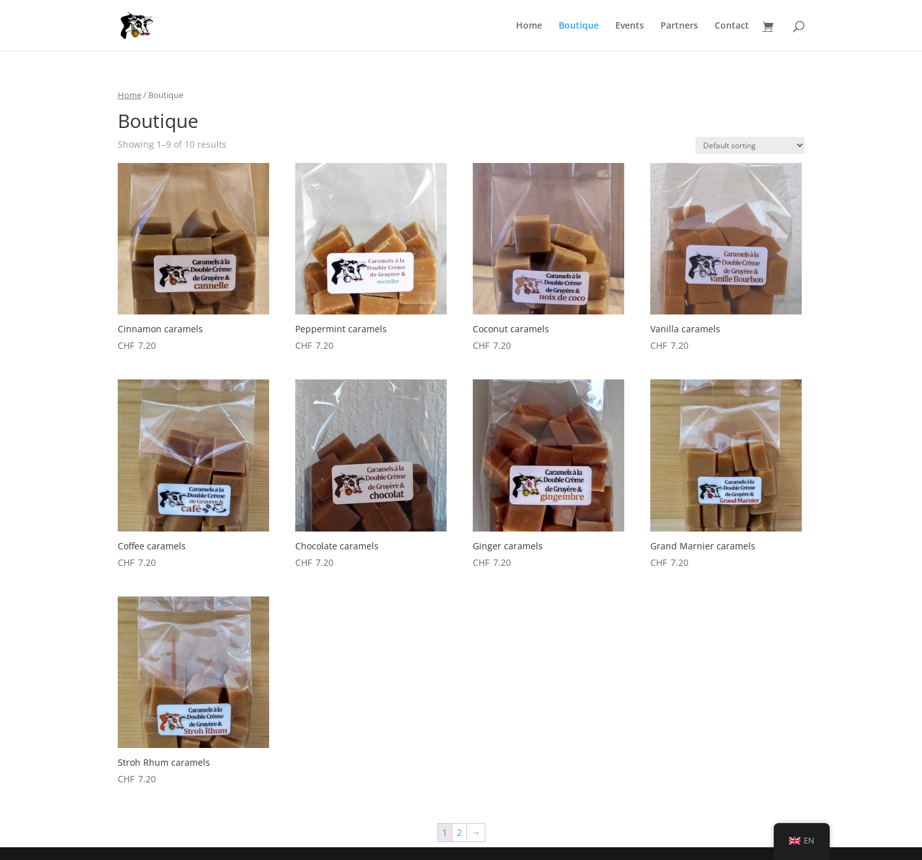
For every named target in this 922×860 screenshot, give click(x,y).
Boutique (579, 26)
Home (529, 26)
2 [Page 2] (459, 832)
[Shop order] (750, 145)
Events (629, 26)
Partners (679, 26)
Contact (732, 26)
